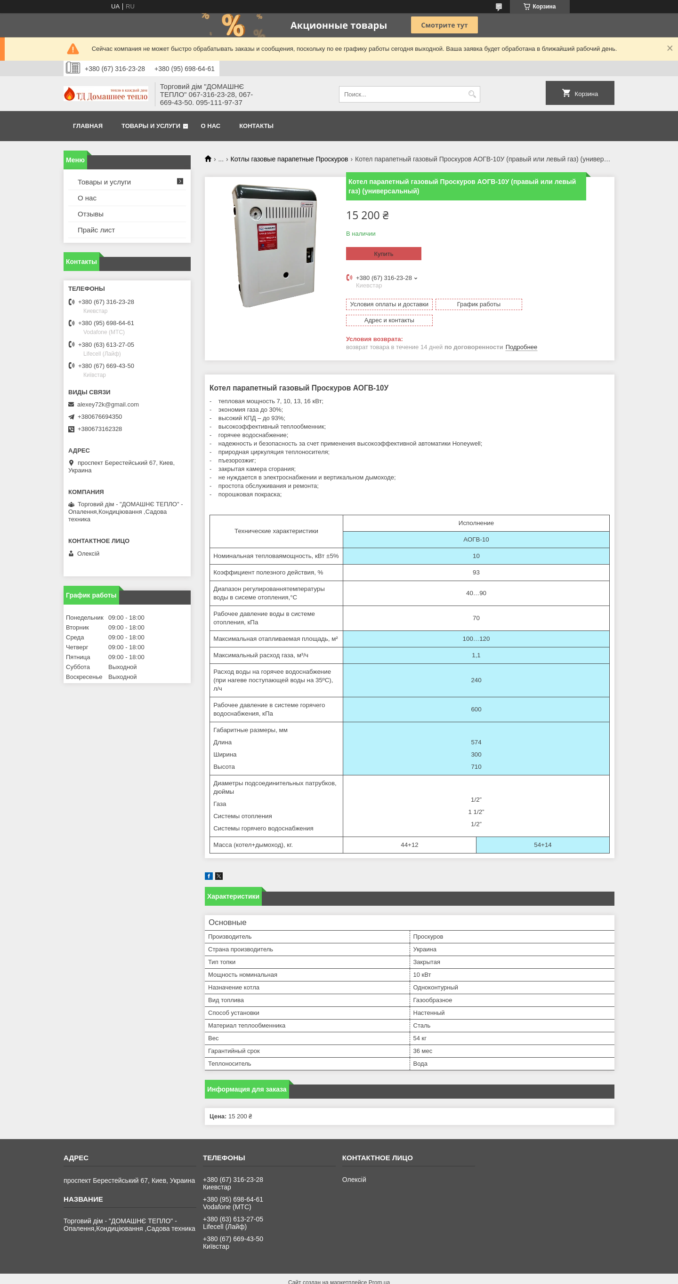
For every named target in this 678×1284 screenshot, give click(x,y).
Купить (383, 253)
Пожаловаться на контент (403, 1275)
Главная (88, 125)
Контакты (256, 125)
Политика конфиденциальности (483, 1275)
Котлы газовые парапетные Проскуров (289, 159)
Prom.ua (379, 1266)
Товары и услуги (150, 125)
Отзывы (91, 214)
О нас (211, 125)
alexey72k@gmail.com (108, 404)
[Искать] (472, 94)
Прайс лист (96, 230)
